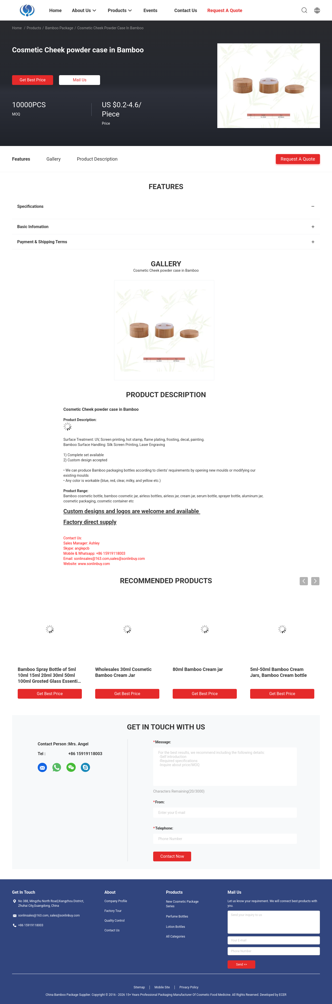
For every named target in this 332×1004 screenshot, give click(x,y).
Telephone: (164, 828)
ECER (282, 995)
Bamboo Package (59, 28)
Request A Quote (298, 158)
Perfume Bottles (177, 916)
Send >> (241, 964)
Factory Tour (113, 911)
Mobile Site (162, 987)
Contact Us (112, 930)
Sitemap (139, 987)
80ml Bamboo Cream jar (198, 669)
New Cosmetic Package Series (182, 904)
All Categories (175, 936)
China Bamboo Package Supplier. (69, 995)
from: (159, 802)
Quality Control (114, 920)
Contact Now (172, 856)
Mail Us (79, 79)
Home (17, 28)
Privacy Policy (188, 987)
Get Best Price (33, 79)
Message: (163, 742)
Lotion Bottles (175, 927)
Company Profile (115, 901)
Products (34, 28)
